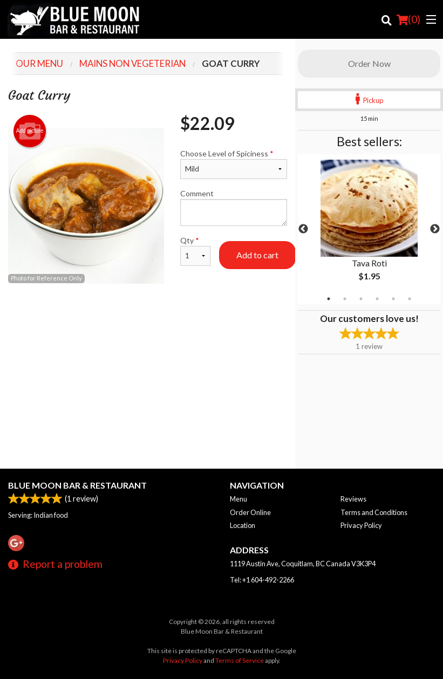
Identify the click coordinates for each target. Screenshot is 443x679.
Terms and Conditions (373, 512)
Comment (233, 207)
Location (242, 525)
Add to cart (257, 255)
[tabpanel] (369, 229)
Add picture (30, 131)
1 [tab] (328, 298)
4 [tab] (377, 298)
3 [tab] (361, 298)
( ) (408, 19)
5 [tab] (393, 298)
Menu (238, 499)
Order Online (250, 512)
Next (435, 229)
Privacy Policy (361, 525)
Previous (303, 229)
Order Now (369, 63)
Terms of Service (239, 660)
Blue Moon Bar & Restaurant (77, 485)
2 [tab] (344, 298)
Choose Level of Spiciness (233, 164)
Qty (195, 251)
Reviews (353, 499)
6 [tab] (409, 298)
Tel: (262, 579)
